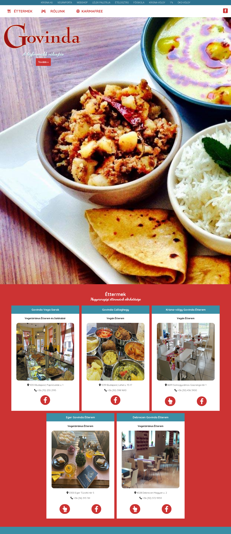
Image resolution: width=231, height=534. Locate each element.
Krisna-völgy (157, 2)
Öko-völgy (184, 2)
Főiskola (138, 2)
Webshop (82, 2)
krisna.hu (47, 2)
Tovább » (43, 62)
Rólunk (53, 11)
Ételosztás (122, 2)
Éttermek (20, 11)
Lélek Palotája (101, 2)
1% (171, 2)
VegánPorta (64, 2)
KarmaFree (89, 11)
